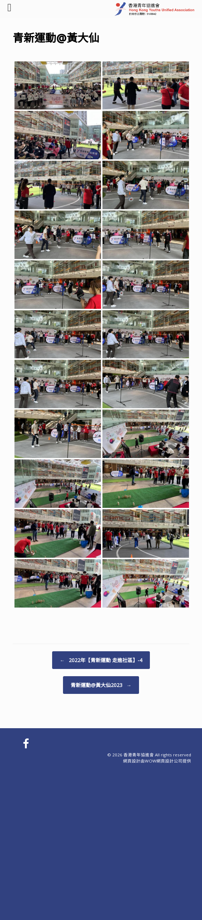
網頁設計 (131, 761)
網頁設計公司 (169, 761)
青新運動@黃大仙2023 (101, 685)
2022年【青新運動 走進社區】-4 (101, 660)
